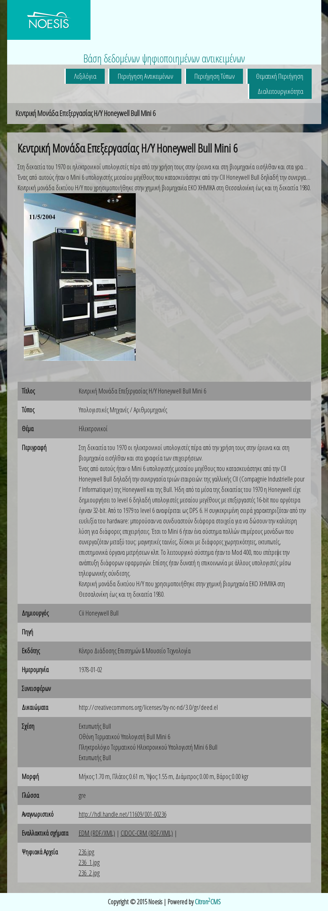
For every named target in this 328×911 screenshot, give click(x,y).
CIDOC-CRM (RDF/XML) (147, 833)
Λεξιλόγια (85, 76)
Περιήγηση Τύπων (214, 76)
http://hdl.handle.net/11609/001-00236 (122, 814)
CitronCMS (208, 901)
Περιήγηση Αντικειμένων (145, 76)
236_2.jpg (89, 872)
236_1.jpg (89, 862)
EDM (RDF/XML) (97, 833)
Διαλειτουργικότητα (280, 91)
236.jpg (86, 852)
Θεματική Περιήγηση (279, 76)
